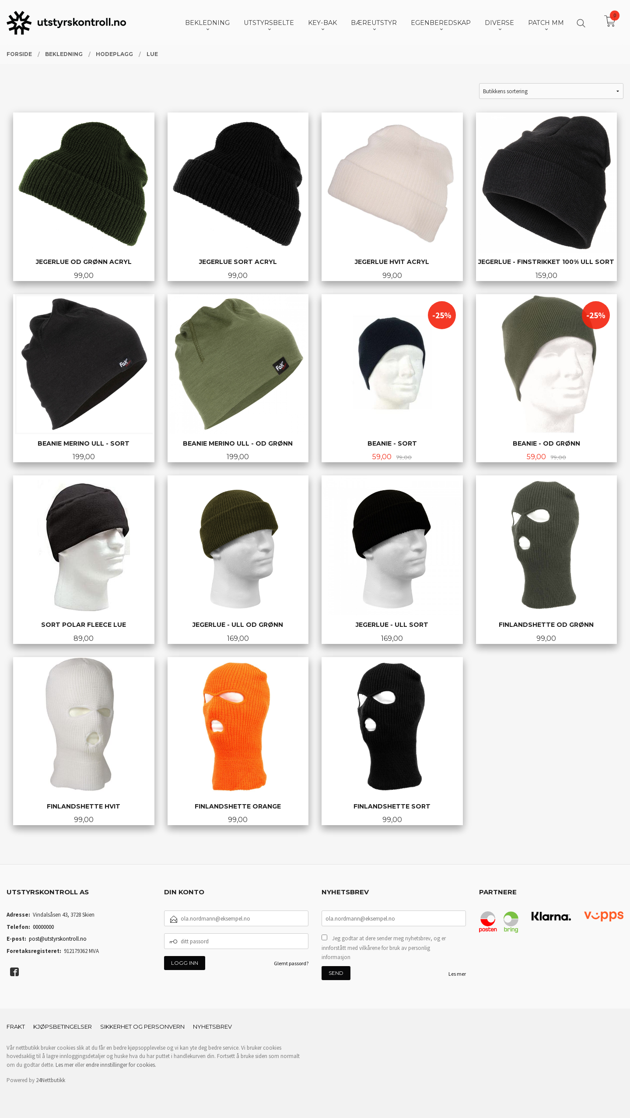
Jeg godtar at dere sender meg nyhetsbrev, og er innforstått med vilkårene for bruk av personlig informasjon (384, 948)
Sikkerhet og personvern (142, 1026)
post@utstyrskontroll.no (58, 938)
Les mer (457, 973)
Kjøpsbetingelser (62, 1026)
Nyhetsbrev (212, 1026)
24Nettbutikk (50, 1080)
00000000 (43, 927)
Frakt (16, 1026)
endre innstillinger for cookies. (121, 1065)
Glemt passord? (291, 963)
